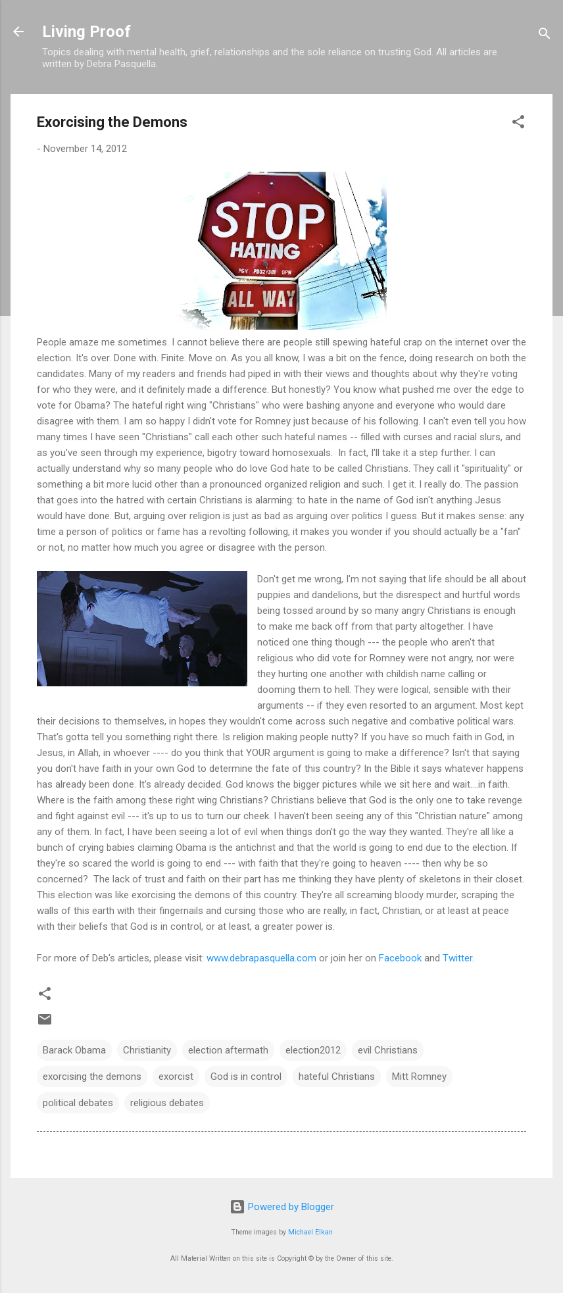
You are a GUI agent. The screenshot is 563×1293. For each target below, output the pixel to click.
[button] (518, 124)
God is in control (246, 1076)
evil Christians (388, 1050)
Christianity (147, 1050)
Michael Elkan (310, 1232)
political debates (78, 1103)
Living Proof (86, 31)
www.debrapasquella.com (261, 958)
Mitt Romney (419, 1076)
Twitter (457, 958)
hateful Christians (337, 1076)
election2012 (313, 1050)
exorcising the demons (92, 1076)
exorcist (176, 1076)
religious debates (167, 1103)
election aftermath (228, 1050)
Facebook (400, 958)
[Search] (544, 36)
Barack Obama (74, 1050)
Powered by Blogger (282, 1207)
